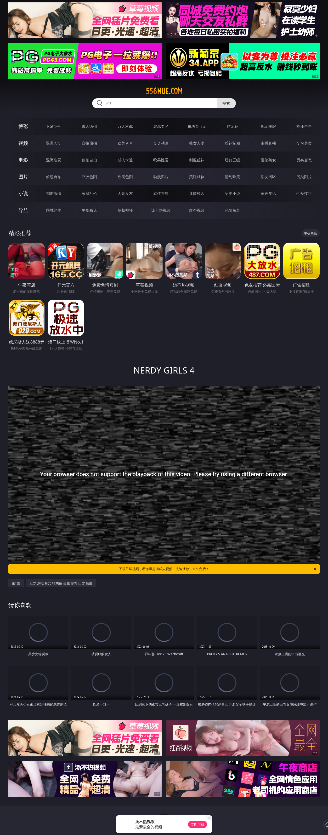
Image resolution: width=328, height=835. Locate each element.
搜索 (226, 103)
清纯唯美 (232, 176)
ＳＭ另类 (304, 143)
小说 (23, 193)
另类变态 (304, 160)
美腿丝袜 (196, 176)
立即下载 (197, 824)
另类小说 (232, 193)
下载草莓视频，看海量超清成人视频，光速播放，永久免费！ (218, 569)
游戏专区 (161, 126)
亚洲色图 (89, 176)
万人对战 (125, 126)
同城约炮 (53, 210)
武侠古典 (161, 193)
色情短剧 (232, 210)
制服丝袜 (196, 160)
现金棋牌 (268, 126)
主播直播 (268, 143)
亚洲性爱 (53, 160)
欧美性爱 (161, 160)
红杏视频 (196, 210)
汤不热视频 (160, 210)
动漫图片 (161, 176)
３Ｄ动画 (161, 143)
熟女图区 (268, 176)
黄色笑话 (268, 193)
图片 (23, 176)
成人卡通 (125, 160)
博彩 (23, 126)
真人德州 (89, 126)
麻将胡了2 (196, 126)
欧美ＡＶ (125, 143)
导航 (23, 210)
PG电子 (53, 126)
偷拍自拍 (89, 160)
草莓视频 (125, 210)
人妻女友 (125, 193)
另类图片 (304, 176)
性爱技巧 (304, 193)
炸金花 (232, 126)
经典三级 (232, 160)
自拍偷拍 (89, 143)
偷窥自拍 (53, 176)
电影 (23, 160)
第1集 (16, 583)
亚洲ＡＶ (53, 143)
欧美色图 (125, 176)
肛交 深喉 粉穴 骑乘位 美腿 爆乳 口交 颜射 (60, 583)
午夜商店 (89, 210)
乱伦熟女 (268, 160)
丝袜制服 (232, 143)
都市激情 (53, 193)
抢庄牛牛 (304, 126)
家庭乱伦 (89, 193)
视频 (23, 143)
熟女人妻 (196, 143)
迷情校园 (196, 193)
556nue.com (164, 91)
